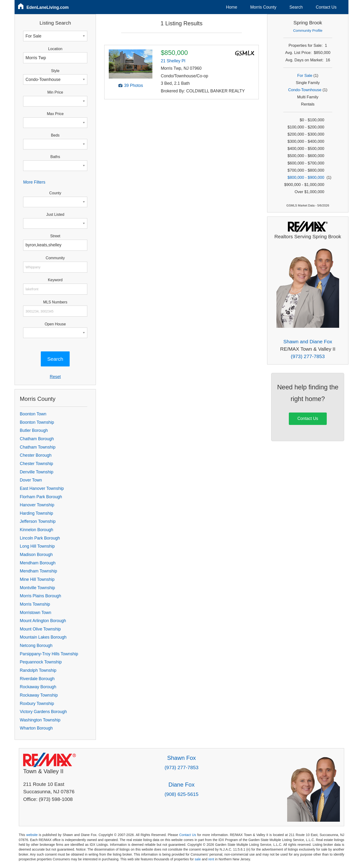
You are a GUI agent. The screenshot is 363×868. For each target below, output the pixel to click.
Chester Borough (36, 455)
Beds (55, 135)
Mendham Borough (38, 563)
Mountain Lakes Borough (43, 637)
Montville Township (37, 587)
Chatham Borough (37, 438)
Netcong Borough (36, 645)
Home (231, 7)
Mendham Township (38, 571)
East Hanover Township (42, 488)
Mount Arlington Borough (43, 620)
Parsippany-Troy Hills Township (49, 653)
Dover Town (31, 480)
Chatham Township (37, 447)
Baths (55, 157)
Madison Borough (36, 554)
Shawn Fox (181, 758)
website (32, 835)
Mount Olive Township (40, 629)
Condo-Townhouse (304, 90)
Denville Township (36, 472)
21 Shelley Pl (173, 60)
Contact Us (326, 7)
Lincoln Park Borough (40, 538)
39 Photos (133, 85)
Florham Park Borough (41, 496)
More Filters (34, 182)
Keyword (55, 280)
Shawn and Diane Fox (307, 341)
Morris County (263, 7)
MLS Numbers (55, 302)
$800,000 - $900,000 (305, 177)
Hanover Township (37, 505)
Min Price (55, 92)
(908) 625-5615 (181, 794)
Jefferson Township (38, 521)
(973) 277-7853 (308, 356)
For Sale (304, 75)
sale (198, 859)
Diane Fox (181, 784)
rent (211, 859)
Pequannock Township (41, 662)
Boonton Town (33, 414)
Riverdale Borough (37, 678)
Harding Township (36, 513)
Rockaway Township (39, 695)
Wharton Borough (36, 728)
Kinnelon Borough (36, 529)
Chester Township (36, 463)
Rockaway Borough (38, 686)
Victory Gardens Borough (43, 711)
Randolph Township (38, 670)
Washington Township (40, 720)
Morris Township (35, 604)
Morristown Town (35, 612)
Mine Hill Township (37, 579)
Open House (55, 324)
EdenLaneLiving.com (47, 7)
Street (55, 236)
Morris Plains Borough (40, 595)
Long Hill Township (37, 546)
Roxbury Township (37, 703)
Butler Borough (34, 430)
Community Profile (307, 30)
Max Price (55, 114)
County (55, 193)
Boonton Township (37, 422)
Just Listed (55, 214)
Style (55, 71)
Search (296, 7)
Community (55, 258)
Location (55, 49)
